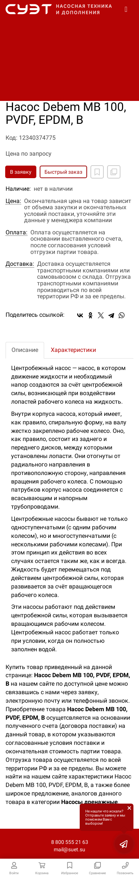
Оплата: (16, 232)
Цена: (13, 201)
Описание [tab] (24, 349)
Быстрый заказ (63, 172)
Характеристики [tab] (73, 349)
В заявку (21, 172)
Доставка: (20, 264)
